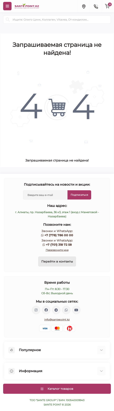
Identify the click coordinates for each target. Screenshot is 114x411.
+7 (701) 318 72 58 (59, 245)
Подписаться (79, 194)
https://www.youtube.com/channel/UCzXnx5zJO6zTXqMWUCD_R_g (76, 310)
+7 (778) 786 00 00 (58, 235)
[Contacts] (96, 6)
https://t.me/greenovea (56, 310)
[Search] (7, 19)
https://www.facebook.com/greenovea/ (46, 310)
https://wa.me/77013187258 (66, 310)
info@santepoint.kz (57, 319)
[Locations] (84, 6)
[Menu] (7, 6)
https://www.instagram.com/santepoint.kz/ (36, 310)
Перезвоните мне (57, 250)
